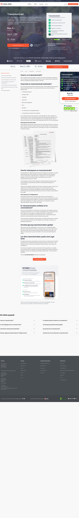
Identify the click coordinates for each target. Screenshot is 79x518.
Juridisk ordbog (23, 369)
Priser (46, 4)
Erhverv (29, 4)
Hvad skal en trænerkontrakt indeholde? (8, 77)
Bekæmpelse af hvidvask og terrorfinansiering (67, 369)
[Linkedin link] (24, 397)
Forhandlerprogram (24, 362)
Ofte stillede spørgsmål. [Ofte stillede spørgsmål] (5, 90)
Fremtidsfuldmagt (43, 369)
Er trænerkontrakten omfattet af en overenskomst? (7, 82)
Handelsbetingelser (63, 364)
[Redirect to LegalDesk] (46, 397)
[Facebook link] (23, 397)
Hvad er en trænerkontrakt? (6, 75)
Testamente (42, 371)
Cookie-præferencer (63, 378)
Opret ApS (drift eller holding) (44, 362)
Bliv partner (62, 362)
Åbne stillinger (23, 364)
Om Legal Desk (62, 371)
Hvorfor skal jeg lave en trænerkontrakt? (8, 79)
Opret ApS (41, 4)
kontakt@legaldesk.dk (51, 0)
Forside (22, 71)
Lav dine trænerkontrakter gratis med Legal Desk (9, 88)
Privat (35, 4)
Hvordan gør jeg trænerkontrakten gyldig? (8, 85)
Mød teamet (62, 374)
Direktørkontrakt (42, 364)
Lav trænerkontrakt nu (39, 258)
